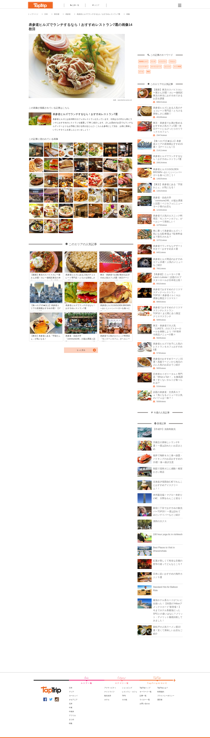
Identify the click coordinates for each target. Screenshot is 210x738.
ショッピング (127, 688)
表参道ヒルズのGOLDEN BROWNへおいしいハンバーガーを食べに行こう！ (167, 172)
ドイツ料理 (177, 66)
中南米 (71, 712)
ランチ (153, 61)
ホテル (106, 700)
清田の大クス (160, 521)
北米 (70, 704)
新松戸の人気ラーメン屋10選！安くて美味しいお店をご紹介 (167, 630)
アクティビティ (110, 688)
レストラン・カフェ (129, 692)
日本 (46, 14)
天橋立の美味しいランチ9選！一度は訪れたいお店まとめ (167, 445)
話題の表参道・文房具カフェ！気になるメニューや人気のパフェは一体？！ (167, 395)
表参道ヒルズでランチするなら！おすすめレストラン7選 (98, 14)
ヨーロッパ (73, 696)
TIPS (124, 696)
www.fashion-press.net (125, 100)
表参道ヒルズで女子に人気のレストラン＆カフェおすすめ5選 (167, 346)
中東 (70, 708)
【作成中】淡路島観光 (164, 429)
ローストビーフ (156, 66)
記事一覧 (74, 5)
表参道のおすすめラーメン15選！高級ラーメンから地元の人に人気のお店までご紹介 (168, 362)
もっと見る (81, 350)
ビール (141, 71)
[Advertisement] (160, 36)
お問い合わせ (145, 704)
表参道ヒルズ (143, 61)
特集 (70, 723)
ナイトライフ (109, 692)
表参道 (68, 14)
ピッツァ (167, 66)
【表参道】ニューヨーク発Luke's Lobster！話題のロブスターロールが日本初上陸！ (167, 277)
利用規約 (160, 692)
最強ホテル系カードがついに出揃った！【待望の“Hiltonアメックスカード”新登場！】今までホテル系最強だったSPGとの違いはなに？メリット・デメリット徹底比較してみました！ (168, 610)
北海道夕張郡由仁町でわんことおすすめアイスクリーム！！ (167, 485)
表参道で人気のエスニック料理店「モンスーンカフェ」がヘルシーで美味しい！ (167, 218)
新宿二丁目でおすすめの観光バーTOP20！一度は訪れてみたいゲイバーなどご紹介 (167, 511)
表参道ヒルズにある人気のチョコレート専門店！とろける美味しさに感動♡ (167, 111)
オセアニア (73, 700)
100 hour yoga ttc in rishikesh (167, 534)
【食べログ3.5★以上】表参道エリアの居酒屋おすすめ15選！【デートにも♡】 (168, 144)
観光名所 (107, 696)
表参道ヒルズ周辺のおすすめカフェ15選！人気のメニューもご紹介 (168, 262)
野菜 (148, 71)
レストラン (162, 61)
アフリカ (72, 715)
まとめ (71, 719)
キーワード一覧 (145, 692)
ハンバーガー (143, 66)
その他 (124, 700)
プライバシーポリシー (165, 696)
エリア (95, 5)
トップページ (33, 14)
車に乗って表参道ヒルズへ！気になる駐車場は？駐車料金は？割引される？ (167, 234)
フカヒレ (172, 61)
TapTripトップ (145, 688)
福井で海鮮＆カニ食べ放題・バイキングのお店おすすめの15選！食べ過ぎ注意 (167, 458)
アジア (71, 692)
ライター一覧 (145, 700)
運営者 (159, 700)
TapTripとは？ (162, 688)
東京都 (56, 14)
